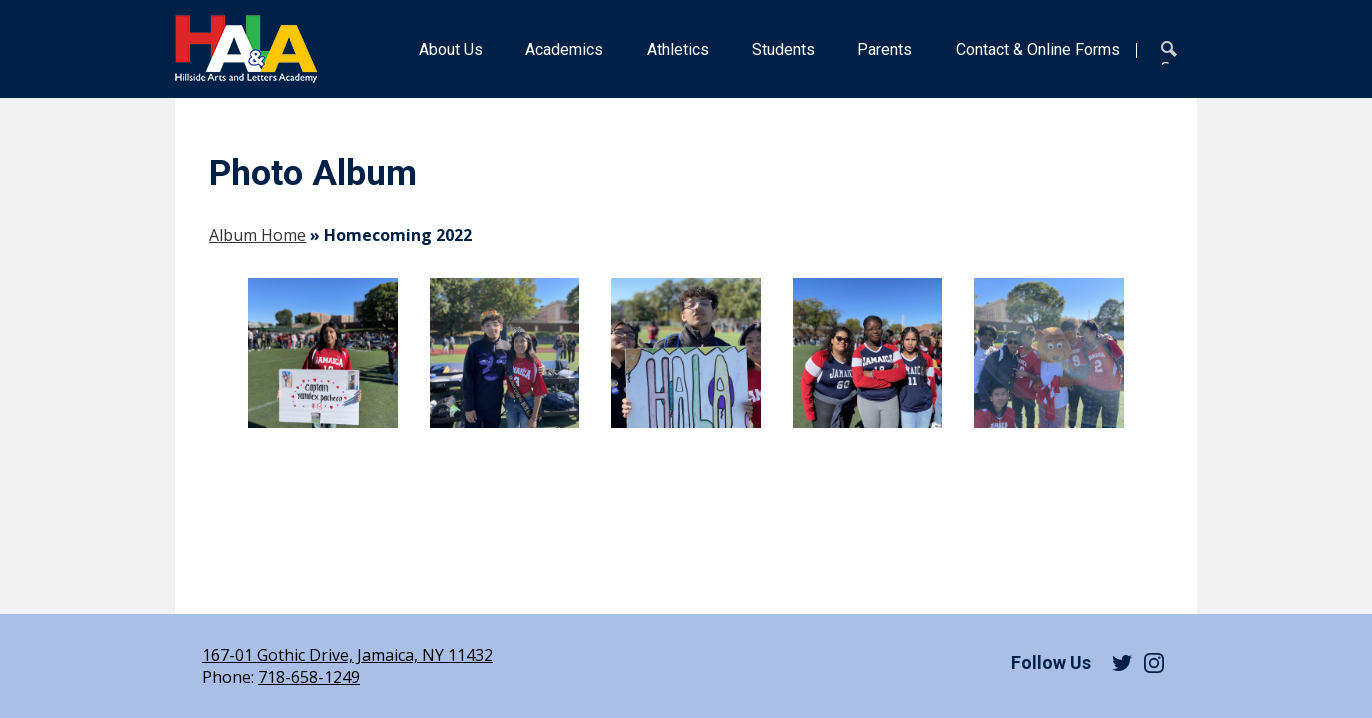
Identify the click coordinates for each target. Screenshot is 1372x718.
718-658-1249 (309, 677)
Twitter (1122, 663)
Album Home (257, 235)
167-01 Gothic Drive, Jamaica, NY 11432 (347, 655)
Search (1173, 53)
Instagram (1154, 663)
